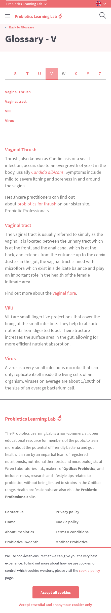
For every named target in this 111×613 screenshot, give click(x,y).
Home (10, 521)
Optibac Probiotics (79, 468)
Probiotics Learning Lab (26, 4)
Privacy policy (67, 511)
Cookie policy (67, 521)
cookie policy (89, 570)
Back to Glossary (21, 27)
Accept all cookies (56, 592)
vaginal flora (64, 293)
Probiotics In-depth (22, 541)
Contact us (14, 511)
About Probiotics (19, 531)
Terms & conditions (72, 531)
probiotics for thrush (36, 204)
